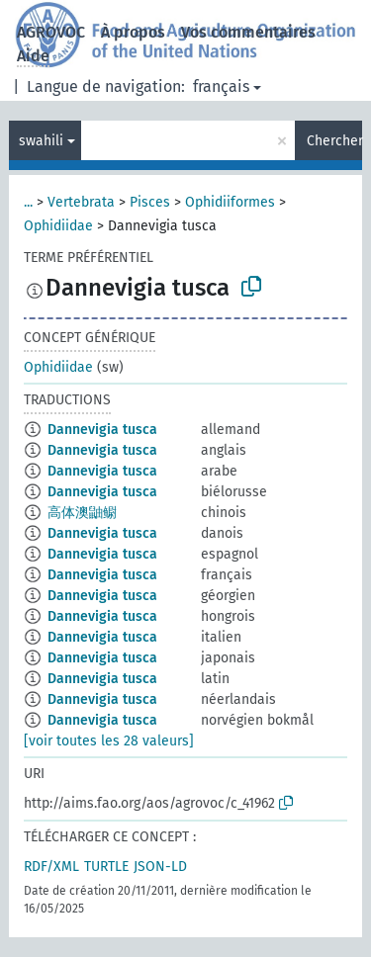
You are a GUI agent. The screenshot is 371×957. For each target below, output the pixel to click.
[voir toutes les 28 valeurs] (109, 741)
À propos (133, 32)
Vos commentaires (248, 32)
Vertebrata (81, 202)
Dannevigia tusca (102, 429)
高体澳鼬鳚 (82, 512)
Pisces (150, 202)
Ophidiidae (58, 226)
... (28, 202)
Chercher (334, 140)
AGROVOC (51, 32)
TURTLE (106, 866)
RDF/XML (51, 866)
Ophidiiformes (230, 202)
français (221, 86)
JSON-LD (160, 866)
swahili (41, 140)
